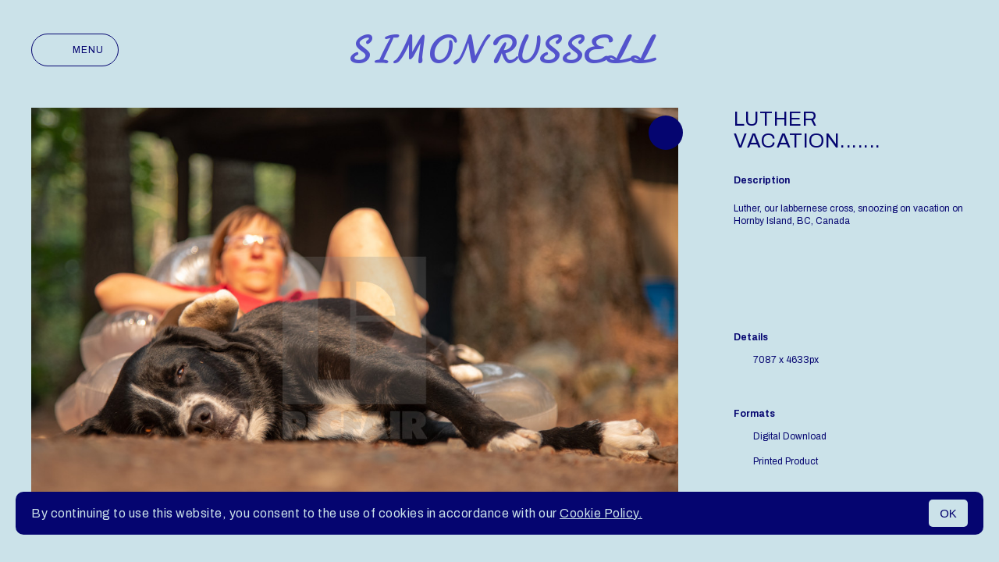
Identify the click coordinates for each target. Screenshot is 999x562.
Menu (75, 50)
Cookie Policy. (601, 513)
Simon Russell (499, 49)
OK (948, 513)
